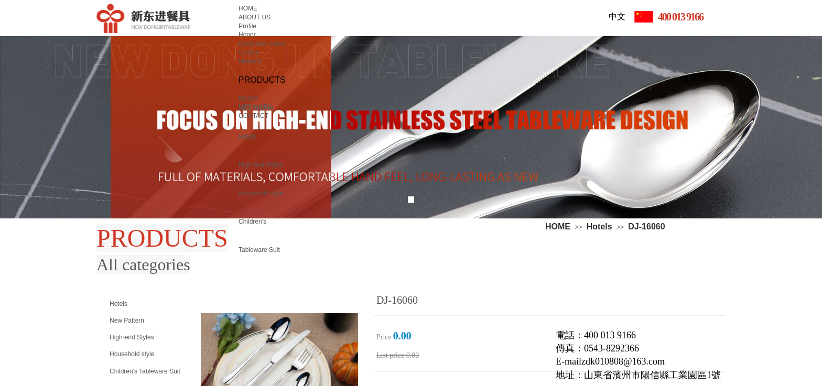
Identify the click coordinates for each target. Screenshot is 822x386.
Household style (261, 193)
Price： (384, 337)
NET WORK (255, 107)
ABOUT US (255, 17)
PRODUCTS (262, 79)
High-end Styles (261, 165)
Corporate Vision (262, 43)
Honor (247, 34)
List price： (390, 355)
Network (250, 61)
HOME (557, 226)
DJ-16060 (646, 226)
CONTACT (253, 115)
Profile (247, 26)
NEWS (248, 98)
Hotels (599, 226)
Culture (249, 52)
